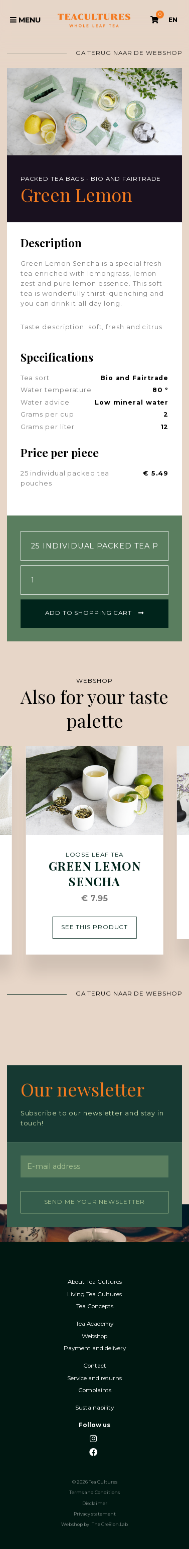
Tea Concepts (94, 1305)
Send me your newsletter (94, 1200)
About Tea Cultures (95, 1281)
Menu (25, 19)
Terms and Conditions (94, 1491)
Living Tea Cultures (94, 1293)
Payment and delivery (95, 1347)
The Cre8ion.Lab (110, 1523)
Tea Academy (94, 1323)
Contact (94, 1365)
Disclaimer (94, 1502)
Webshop (94, 1335)
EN (172, 19)
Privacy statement (95, 1513)
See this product (94, 926)
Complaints (94, 1389)
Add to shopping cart (94, 611)
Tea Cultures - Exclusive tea (94, 20)
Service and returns (94, 1377)
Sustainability (94, 1407)
